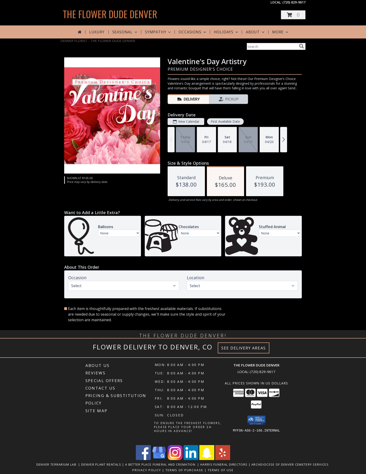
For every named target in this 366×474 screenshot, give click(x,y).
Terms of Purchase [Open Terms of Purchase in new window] (184, 470)
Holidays (226, 32)
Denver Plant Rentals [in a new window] (101, 464)
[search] (301, 46)
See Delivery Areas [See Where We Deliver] (243, 348)
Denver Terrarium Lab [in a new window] (57, 464)
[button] (293, 14)
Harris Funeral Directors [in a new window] (224, 464)
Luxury (97, 32)
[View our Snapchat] (206, 459)
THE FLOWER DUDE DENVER (110, 14)
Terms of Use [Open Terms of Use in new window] (221, 470)
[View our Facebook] (143, 459)
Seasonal (125, 32)
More (280, 32)
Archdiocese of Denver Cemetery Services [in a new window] (290, 464)
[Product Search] (272, 46)
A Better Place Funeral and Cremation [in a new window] (161, 464)
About (255, 32)
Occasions (193, 32)
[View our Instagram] (175, 459)
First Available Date (225, 121)
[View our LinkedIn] (190, 459)
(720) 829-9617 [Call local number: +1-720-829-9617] (294, 2)
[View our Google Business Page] (159, 459)
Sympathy (158, 32)
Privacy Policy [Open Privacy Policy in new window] (146, 470)
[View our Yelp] (222, 459)
